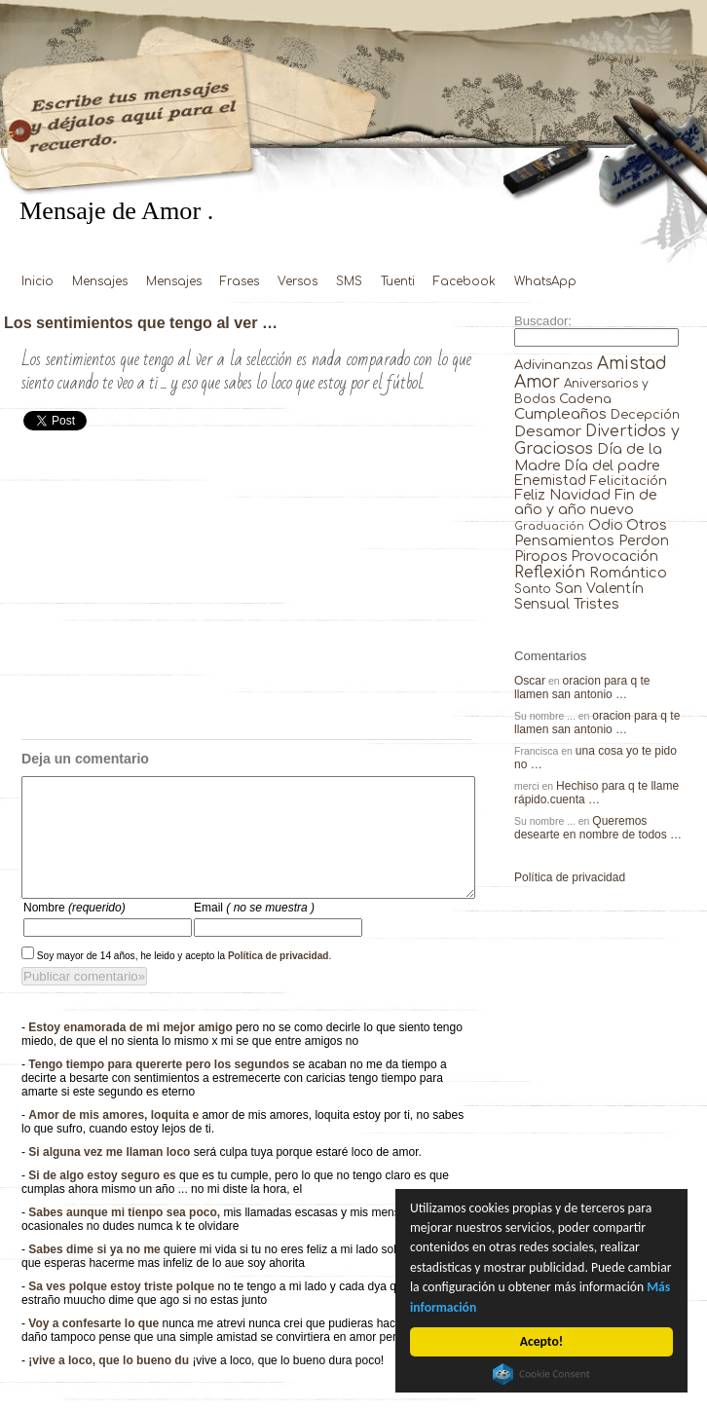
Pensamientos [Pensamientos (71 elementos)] (564, 540)
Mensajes (100, 281)
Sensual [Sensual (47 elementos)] (542, 604)
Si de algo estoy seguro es (103, 1199)
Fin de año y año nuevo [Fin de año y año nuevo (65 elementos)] (585, 502)
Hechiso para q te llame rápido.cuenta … (596, 792)
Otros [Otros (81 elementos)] (646, 525)
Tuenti (398, 281)
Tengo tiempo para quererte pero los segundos (160, 1088)
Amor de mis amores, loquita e (115, 1138)
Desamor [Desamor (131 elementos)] (547, 431)
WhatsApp (545, 281)
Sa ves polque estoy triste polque (122, 1310)
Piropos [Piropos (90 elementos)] (541, 556)
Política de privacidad (278, 979)
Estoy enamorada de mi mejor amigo (132, 1051)
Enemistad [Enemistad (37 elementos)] (550, 480)
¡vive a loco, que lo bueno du (110, 1384)
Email (254, 931)
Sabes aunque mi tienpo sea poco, (125, 1236)
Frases (239, 281)
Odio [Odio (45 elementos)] (605, 525)
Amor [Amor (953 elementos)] (537, 382)
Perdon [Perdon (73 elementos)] (643, 540)
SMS (349, 281)
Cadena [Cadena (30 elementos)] (585, 398)
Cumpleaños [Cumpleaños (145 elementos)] (560, 414)
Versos (297, 281)
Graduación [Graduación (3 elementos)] (549, 526)
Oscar (529, 680)
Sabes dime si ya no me (96, 1273)
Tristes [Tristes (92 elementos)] (596, 604)
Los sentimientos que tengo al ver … (141, 322)
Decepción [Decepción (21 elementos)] (645, 415)
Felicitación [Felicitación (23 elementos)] (628, 481)
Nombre (74, 931)
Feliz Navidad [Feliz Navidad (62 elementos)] (562, 495)
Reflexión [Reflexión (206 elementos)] (549, 572)
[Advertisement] (246, 593)
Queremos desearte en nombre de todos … (598, 827)
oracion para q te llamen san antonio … (582, 687)
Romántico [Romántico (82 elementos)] (628, 572)
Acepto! (541, 1341)
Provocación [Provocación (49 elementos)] (615, 556)
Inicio (37, 281)
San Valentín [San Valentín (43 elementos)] (599, 588)
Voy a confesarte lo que (95, 1347)
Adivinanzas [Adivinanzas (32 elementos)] (553, 364)
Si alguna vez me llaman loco (110, 1175)
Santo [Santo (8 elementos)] (532, 589)
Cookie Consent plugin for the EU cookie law (541, 1374)
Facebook (464, 281)
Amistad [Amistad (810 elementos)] (632, 363)
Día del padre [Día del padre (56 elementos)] (612, 466)
